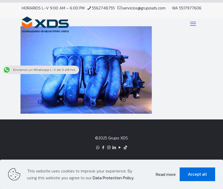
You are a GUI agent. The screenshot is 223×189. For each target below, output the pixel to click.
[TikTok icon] (125, 147)
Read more (166, 174)
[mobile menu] (193, 23)
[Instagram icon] (109, 147)
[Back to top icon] (112, 131)
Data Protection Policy (113, 178)
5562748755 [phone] (103, 8)
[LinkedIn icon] (114, 147)
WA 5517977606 (186, 8)
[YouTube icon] (120, 147)
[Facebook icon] (103, 147)
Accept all (197, 174)
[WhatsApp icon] (98, 147)
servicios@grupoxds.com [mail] (143, 8)
